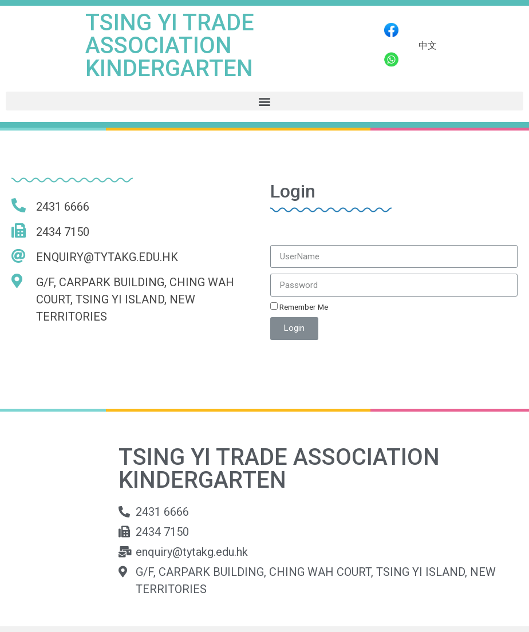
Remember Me (299, 306)
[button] (264, 101)
